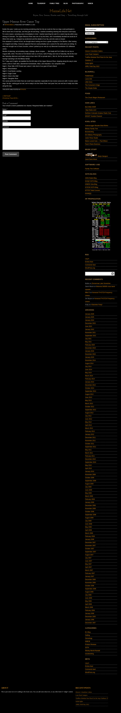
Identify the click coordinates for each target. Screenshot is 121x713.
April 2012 (88, 425)
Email (4, 115)
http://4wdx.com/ (90, 110)
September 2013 (90, 391)
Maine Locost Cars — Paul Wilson (96, 141)
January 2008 (89, 539)
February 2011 (90, 456)
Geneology (88, 638)
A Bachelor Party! (96, 305)
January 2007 (89, 576)
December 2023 (90, 323)
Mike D (87, 292)
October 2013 (89, 388)
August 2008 (89, 518)
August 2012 (89, 413)
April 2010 (88, 468)
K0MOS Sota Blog (91, 184)
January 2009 (89, 502)
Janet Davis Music (91, 159)
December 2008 (90, 505)
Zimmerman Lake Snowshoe (101, 283)
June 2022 (88, 326)
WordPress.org (90, 268)
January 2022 (89, 329)
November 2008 (90, 508)
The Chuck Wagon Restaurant (95, 97)
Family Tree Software (92, 169)
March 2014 (89, 376)
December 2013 (90, 385)
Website (5, 121)
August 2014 (89, 363)
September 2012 (90, 410)
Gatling (87, 635)
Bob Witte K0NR (90, 107)
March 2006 (89, 607)
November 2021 (90, 332)
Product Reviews (90, 644)
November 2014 (90, 360)
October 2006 (89, 586)
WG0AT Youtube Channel (93, 116)
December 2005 (90, 616)
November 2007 (90, 545)
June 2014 (88, 369)
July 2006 (88, 595)
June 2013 (88, 397)
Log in (87, 259)
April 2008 (88, 530)
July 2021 (88, 339)
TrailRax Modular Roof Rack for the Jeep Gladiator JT (92, 698)
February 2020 (90, 345)
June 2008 (88, 524)
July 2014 (88, 366)
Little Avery (88, 82)
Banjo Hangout (96, 156)
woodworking (89, 654)
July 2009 (88, 487)
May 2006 (88, 601)
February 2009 (90, 499)
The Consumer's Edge (92, 85)
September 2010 (90, 462)
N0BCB (87, 641)
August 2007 (89, 555)
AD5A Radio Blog (91, 178)
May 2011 (88, 450)
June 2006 (88, 598)
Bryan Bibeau (9, 24)
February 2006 (90, 610)
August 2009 (89, 484)
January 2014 (89, 382)
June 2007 (88, 561)
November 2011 (90, 440)
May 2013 (88, 400)
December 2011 (90, 437)
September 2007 (90, 552)
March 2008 (89, 533)
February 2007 (90, 573)
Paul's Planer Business (92, 144)
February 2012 (90, 431)
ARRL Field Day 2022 (92, 66)
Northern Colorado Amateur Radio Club (98, 113)
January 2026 (89, 314)
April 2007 (88, 567)
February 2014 (90, 379)
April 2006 (88, 604)
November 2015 (90, 354)
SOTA (87, 647)
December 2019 (90, 348)
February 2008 (90, 536)
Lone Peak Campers (92, 54)
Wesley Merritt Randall (92, 651)
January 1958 (89, 620)
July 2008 (88, 521)
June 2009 (88, 490)
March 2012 (89, 428)
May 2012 (88, 422)
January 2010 (89, 471)
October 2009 (89, 478)
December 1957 (90, 623)
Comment (5, 127)
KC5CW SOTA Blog (91, 187)
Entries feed (89, 262)
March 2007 (89, 570)
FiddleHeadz (89, 76)
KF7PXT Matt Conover (92, 190)
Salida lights (89, 63)
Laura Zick (88, 79)
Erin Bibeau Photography (93, 135)
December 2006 (90, 579)
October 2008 (89, 511)
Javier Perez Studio (91, 138)
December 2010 (90, 459)
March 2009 (89, 496)
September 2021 (90, 335)
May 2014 (88, 373)
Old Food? (6, 96)
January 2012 (89, 434)
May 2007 (88, 564)
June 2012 (88, 419)
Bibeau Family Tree (91, 129)
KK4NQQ (88, 193)
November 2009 (90, 474)
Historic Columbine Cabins (93, 51)
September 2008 (90, 515)
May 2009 (88, 493)
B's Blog (23, 89)
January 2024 (89, 320)
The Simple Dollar (91, 88)
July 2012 (88, 416)
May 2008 (88, 527)
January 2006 (89, 613)
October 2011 (89, 444)
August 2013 (89, 394)
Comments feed (90, 265)
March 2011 (89, 453)
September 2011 (90, 447)
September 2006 (90, 589)
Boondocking (89, 132)
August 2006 (89, 592)
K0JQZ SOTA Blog (91, 181)
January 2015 (89, 357)
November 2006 (90, 582)
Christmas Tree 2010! (10, 98)
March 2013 (89, 403)
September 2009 (90, 481)
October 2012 (89, 406)
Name (4, 109)
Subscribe (89, 33)
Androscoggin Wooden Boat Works (96, 125)
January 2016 (89, 351)
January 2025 (89, 317)
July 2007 (88, 558)
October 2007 (89, 549)
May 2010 (88, 465)
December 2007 (90, 542)
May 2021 (88, 342)
